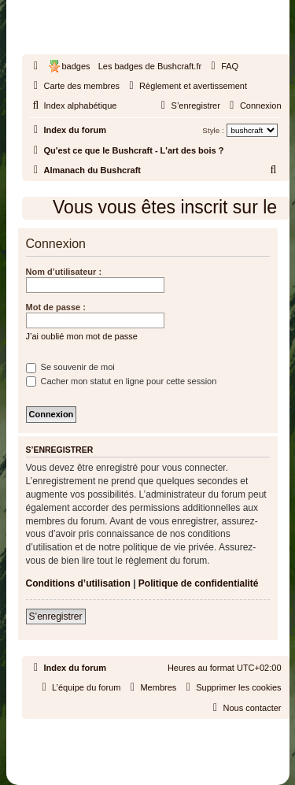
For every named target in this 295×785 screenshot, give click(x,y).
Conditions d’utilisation (78, 583)
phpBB (112, 733)
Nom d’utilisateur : (64, 271)
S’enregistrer (56, 616)
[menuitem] (222, 66)
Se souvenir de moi (70, 367)
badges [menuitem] (76, 66)
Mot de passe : (56, 307)
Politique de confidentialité (198, 583)
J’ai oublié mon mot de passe (82, 336)
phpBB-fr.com (168, 747)
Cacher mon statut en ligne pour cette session (121, 381)
